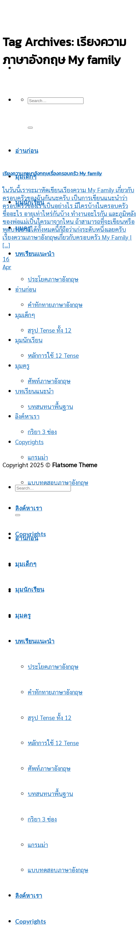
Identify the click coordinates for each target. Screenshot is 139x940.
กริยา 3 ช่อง (42, 819)
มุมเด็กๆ (25, 314)
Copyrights (29, 441)
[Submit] (17, 515)
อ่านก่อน (25, 289)
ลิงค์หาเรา (28, 508)
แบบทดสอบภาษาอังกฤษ (58, 869)
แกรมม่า (38, 457)
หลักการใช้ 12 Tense (53, 355)
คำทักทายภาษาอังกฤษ (55, 304)
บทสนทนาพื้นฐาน (50, 406)
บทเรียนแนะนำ (35, 253)
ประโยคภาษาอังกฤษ (53, 279)
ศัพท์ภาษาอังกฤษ (49, 768)
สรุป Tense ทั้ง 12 (50, 330)
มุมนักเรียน (29, 340)
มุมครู (22, 365)
